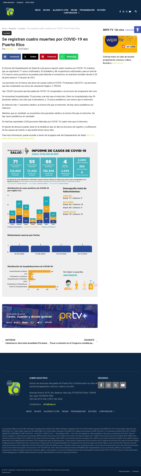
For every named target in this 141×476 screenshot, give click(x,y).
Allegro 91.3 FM (60, 10)
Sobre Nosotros (9, 2)
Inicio (38, 10)
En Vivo (46, 10)
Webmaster (6, 472)
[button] (137, 29)
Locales (21, 29)
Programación (87, 10)
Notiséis (101, 10)
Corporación (71, 13)
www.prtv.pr (117, 63)
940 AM (74, 10)
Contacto (20, 2)
